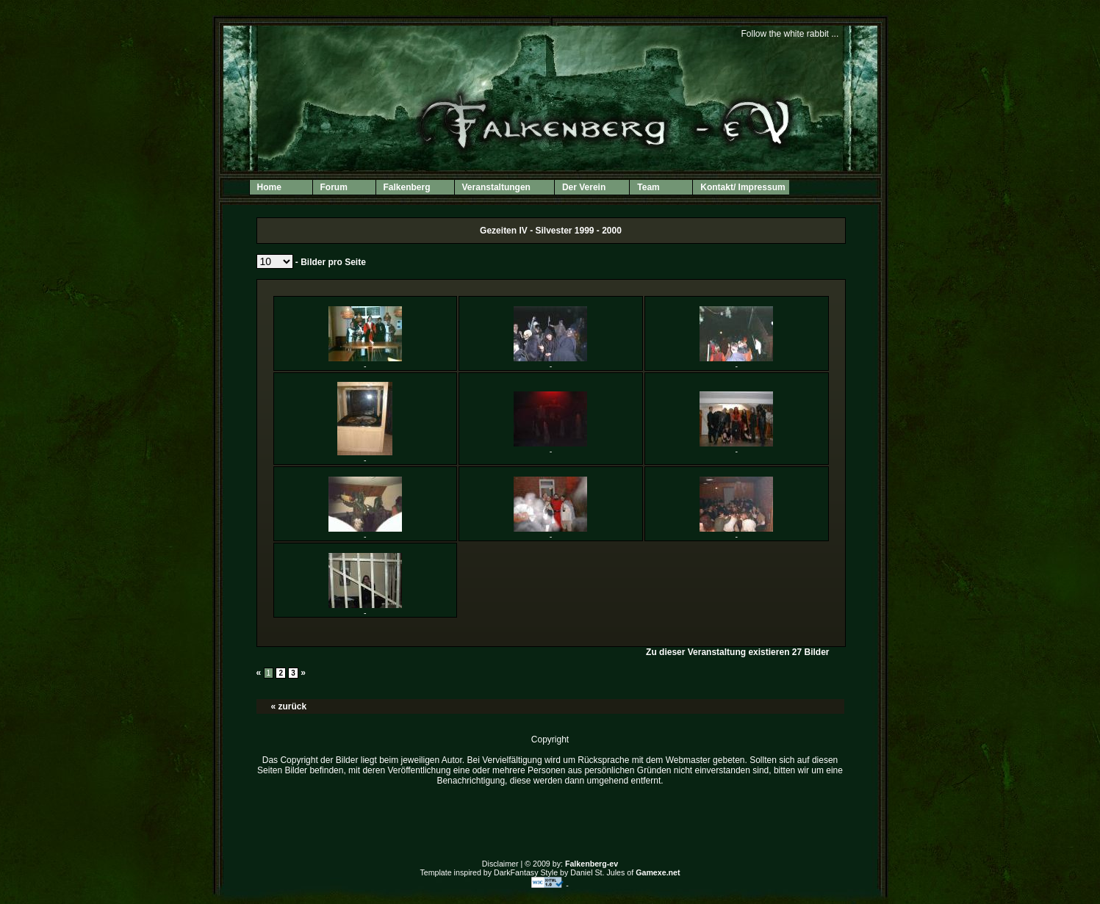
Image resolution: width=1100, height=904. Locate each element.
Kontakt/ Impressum (742, 187)
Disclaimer (500, 863)
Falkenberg (414, 188)
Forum (334, 187)
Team (648, 187)
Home (269, 187)
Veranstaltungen (503, 188)
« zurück (289, 706)
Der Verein (590, 188)
